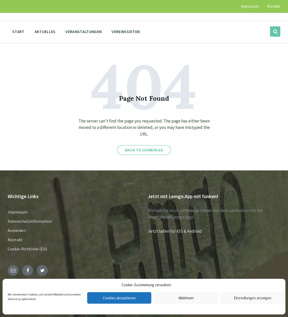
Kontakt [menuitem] (273, 6)
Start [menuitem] (18, 31)
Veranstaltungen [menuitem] (83, 31)
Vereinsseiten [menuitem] (126, 31)
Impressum (18, 211)
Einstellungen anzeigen (252, 297)
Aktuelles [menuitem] (45, 31)
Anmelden (17, 230)
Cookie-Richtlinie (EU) (27, 248)
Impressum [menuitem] (250, 6)
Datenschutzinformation (30, 221)
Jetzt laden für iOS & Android (175, 231)
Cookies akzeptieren (119, 297)
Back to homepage (144, 150)
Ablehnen (186, 297)
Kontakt (15, 239)
